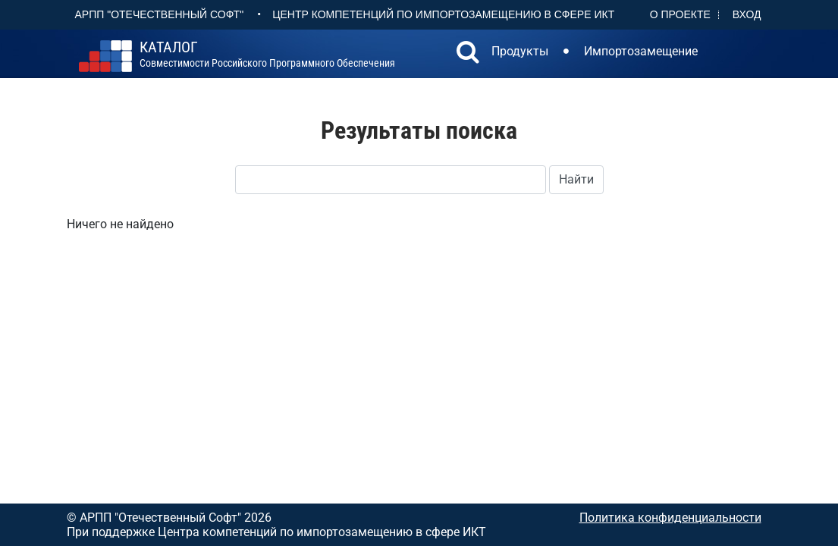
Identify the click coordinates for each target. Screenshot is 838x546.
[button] (467, 54)
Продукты (519, 51)
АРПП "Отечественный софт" (159, 14)
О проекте (680, 14)
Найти (576, 179)
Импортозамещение (641, 51)
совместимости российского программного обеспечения (267, 54)
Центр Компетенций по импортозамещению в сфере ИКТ (443, 14)
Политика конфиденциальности (670, 517)
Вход (747, 14)
